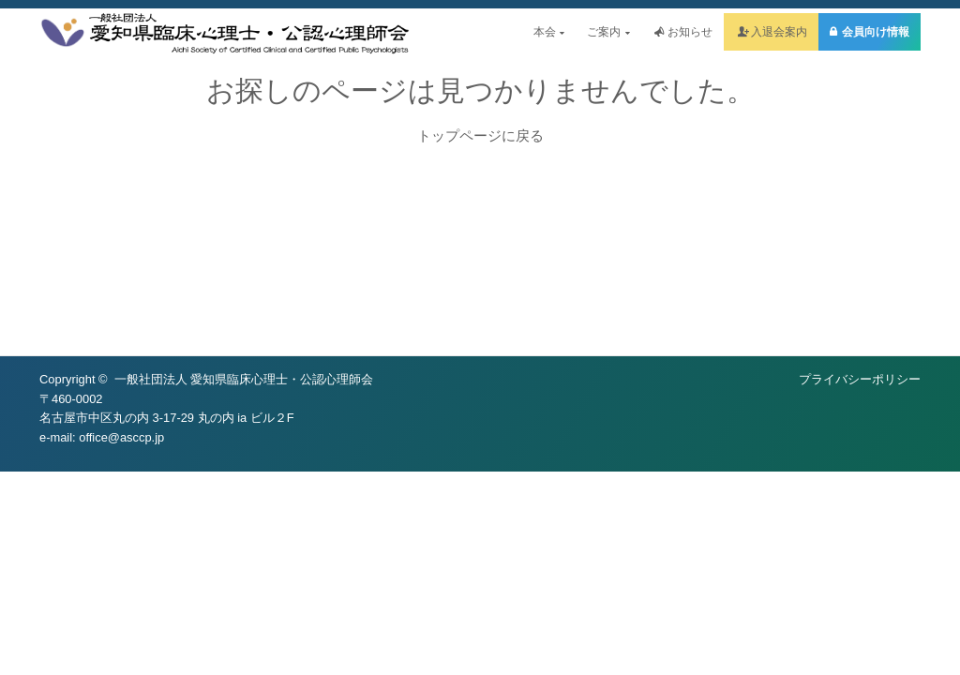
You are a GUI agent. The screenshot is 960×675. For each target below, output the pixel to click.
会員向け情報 (875, 32)
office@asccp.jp (121, 437)
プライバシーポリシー (860, 379)
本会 (548, 31)
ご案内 (608, 31)
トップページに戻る (480, 135)
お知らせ (690, 31)
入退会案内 (779, 31)
